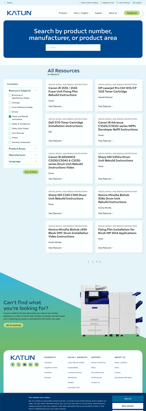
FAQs (93, 367)
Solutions (48, 372)
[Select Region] (123, 2)
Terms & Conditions (127, 398)
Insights (71, 382)
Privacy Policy (110, 398)
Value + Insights (82, 13)
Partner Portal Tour (98, 362)
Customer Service (75, 372)
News (117, 367)
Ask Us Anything (13, 336)
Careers (118, 372)
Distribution (72, 377)
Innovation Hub (74, 387)
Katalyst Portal (107, 2)
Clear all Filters (31, 172)
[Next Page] (100, 262)
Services (47, 377)
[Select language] (138, 2)
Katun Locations (121, 362)
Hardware (48, 362)
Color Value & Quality (76, 362)
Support (99, 13)
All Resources (96, 377)
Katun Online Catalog (88, 2)
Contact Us (132, 13)
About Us (114, 13)
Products (64, 13)
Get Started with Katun (123, 377)
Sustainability (73, 367)
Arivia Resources (97, 372)
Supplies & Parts (50, 367)
